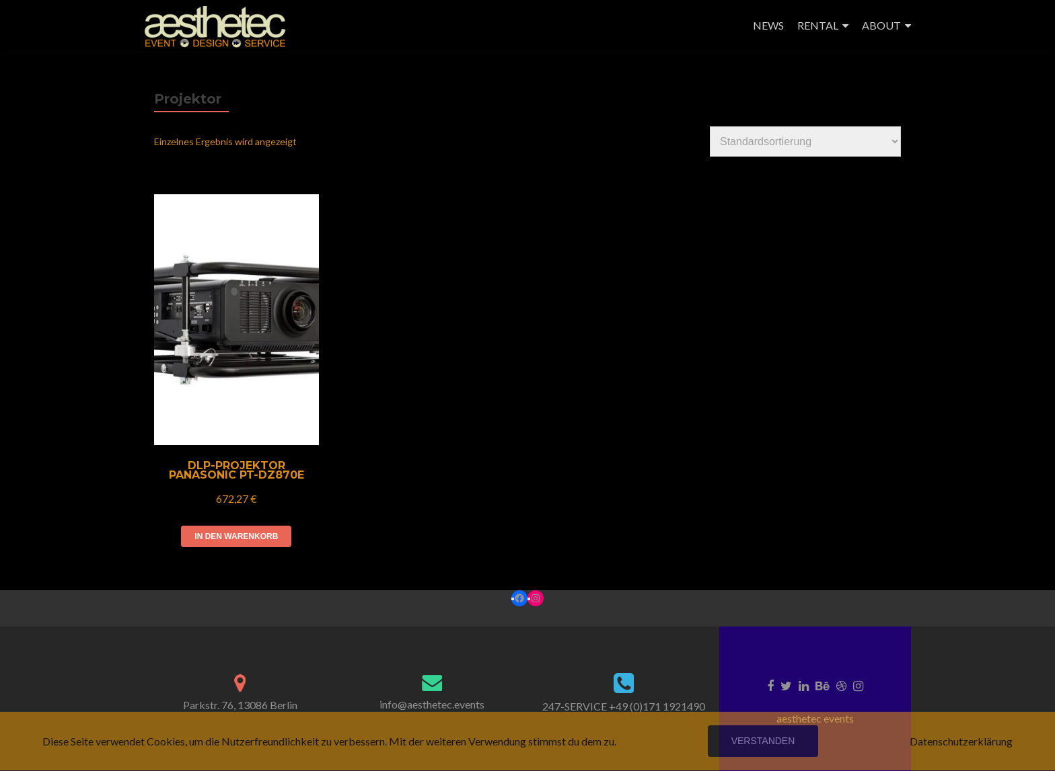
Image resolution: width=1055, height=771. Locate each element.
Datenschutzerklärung (961, 741)
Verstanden (763, 740)
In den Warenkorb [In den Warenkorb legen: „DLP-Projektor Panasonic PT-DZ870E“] (236, 536)
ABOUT (881, 25)
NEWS (768, 25)
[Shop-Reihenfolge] (805, 141)
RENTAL (817, 25)
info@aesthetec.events (431, 704)
